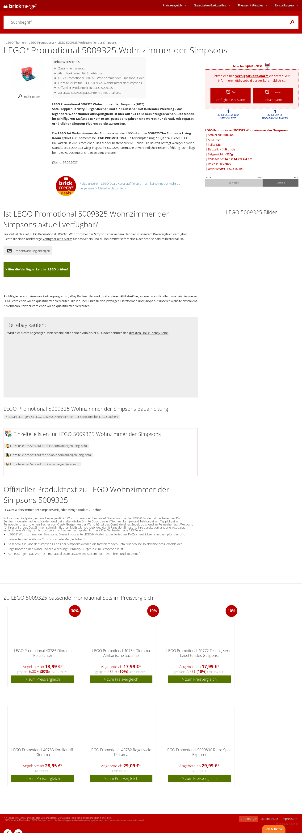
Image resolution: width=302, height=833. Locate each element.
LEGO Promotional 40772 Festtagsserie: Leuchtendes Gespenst (199, 653)
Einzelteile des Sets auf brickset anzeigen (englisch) (43, 464)
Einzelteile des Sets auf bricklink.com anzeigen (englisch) (46, 446)
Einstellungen (284, 5)
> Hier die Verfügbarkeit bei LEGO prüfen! (36, 269)
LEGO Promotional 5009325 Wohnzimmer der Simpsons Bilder (101, 78)
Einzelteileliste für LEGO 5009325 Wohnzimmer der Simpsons (100, 83)
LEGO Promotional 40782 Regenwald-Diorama (121, 752)
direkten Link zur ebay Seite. (148, 333)
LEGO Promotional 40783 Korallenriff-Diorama (42, 752)
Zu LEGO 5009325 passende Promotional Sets (89, 92)
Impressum (289, 818)
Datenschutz (269, 818)
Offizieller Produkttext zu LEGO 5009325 (85, 87)
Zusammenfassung (71, 68)
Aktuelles (210, 5)
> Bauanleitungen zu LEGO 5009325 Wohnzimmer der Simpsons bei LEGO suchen (61, 416)
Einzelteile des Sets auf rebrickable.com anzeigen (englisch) (48, 455)
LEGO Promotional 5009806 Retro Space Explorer (199, 752)
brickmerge (249, 818)
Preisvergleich (172, 5)
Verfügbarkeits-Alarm (251, 76)
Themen (250, 5)
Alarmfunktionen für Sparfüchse (80, 73)
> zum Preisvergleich (42, 679)
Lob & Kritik (274, 829)
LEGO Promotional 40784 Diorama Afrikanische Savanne (121, 653)
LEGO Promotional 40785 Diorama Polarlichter (42, 653)
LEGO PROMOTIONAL (112, 138)
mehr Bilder (27, 96)
